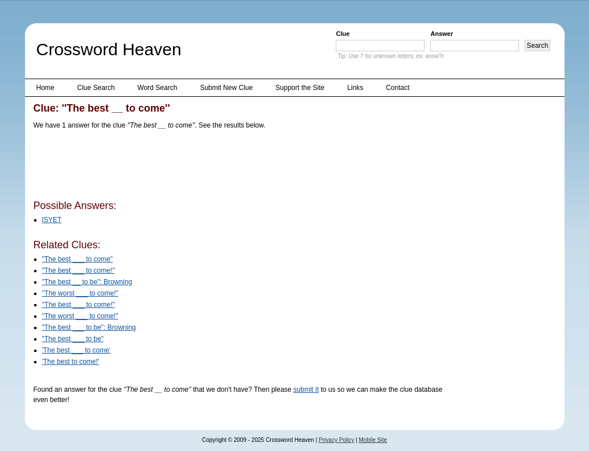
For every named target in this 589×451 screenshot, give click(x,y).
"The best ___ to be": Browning (89, 327)
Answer (441, 33)
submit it (306, 389)
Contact (397, 88)
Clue (342, 33)
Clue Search (96, 88)
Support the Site (299, 88)
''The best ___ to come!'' (79, 305)
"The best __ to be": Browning (87, 282)
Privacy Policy (336, 440)
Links (355, 88)
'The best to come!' (71, 362)
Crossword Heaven (109, 49)
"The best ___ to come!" (78, 270)
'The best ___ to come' (76, 350)
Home (45, 88)
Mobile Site (373, 440)
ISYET (52, 220)
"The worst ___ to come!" (80, 316)
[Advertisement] (241, 166)
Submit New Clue (226, 88)
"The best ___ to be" (73, 339)
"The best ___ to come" (77, 259)
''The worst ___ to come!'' (80, 293)
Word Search (158, 88)
